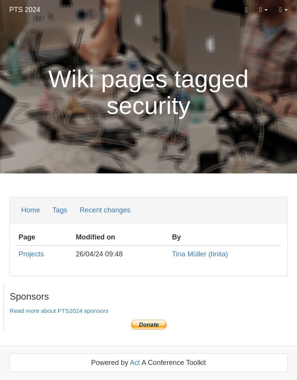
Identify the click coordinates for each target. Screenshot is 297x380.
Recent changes (105, 210)
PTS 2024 (24, 10)
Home (30, 210)
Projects (31, 254)
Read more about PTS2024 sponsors (59, 310)
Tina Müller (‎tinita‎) (200, 254)
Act (135, 362)
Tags (60, 210)
